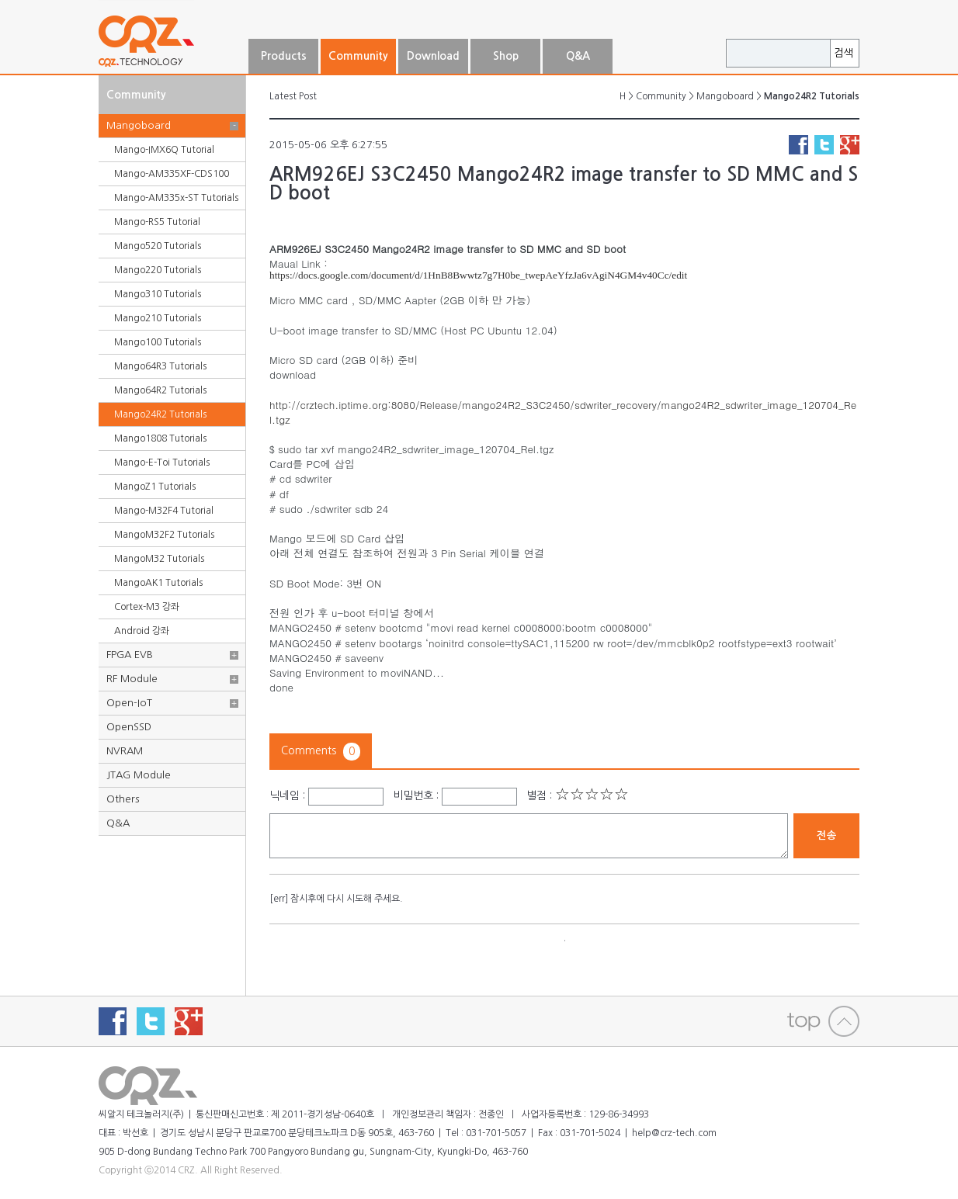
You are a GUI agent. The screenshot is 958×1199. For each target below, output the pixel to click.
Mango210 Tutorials (157, 318)
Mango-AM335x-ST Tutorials (176, 198)
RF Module (132, 679)
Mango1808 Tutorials (160, 438)
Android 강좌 (141, 631)
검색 (844, 53)
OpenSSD (128, 727)
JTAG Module (138, 775)
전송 (827, 835)
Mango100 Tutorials (157, 342)
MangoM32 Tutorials (159, 558)
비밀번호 (413, 795)
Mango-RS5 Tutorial (157, 222)
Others (122, 799)
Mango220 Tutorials (157, 270)
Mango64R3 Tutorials (160, 366)
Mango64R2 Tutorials (160, 390)
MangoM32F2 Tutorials (164, 534)
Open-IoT (129, 703)
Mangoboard (138, 125)
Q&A (118, 823)
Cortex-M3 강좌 (146, 607)
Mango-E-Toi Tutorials (162, 462)
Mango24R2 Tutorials (160, 414)
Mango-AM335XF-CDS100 (171, 173)
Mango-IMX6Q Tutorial (164, 149)
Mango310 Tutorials (157, 294)
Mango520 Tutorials (157, 246)
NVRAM (124, 751)
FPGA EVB (129, 655)
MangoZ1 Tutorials (155, 486)
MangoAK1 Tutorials (158, 582)
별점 (536, 795)
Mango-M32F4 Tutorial (163, 510)
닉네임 (284, 795)
